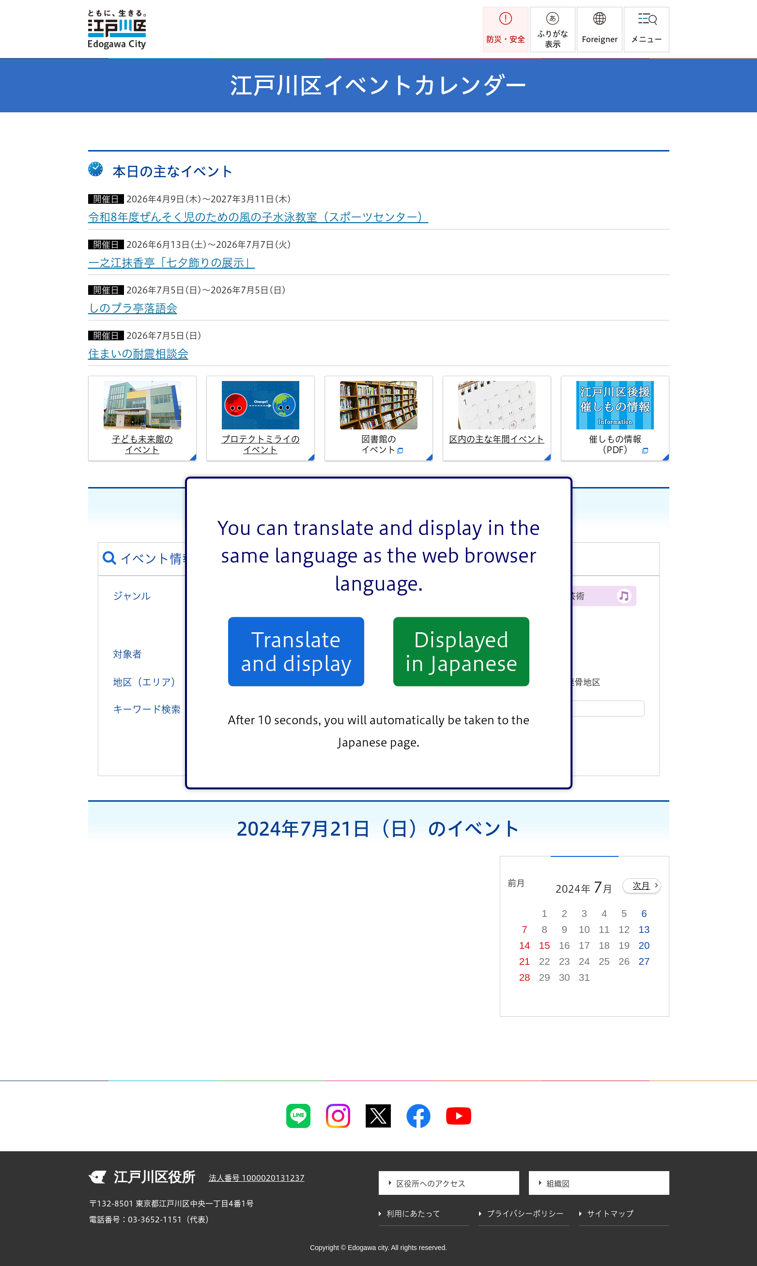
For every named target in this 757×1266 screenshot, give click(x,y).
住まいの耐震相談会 (138, 353)
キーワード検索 (147, 709)
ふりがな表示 (552, 39)
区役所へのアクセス (430, 1184)
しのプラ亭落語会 (132, 308)
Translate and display (296, 651)
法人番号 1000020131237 (257, 1178)
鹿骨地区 (583, 682)
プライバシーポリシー (525, 1214)
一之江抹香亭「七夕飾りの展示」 (171, 262)
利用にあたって (413, 1214)
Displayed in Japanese (461, 651)
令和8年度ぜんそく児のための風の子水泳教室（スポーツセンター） (258, 217)
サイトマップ (610, 1214)
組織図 (558, 1184)
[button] (599, 29)
